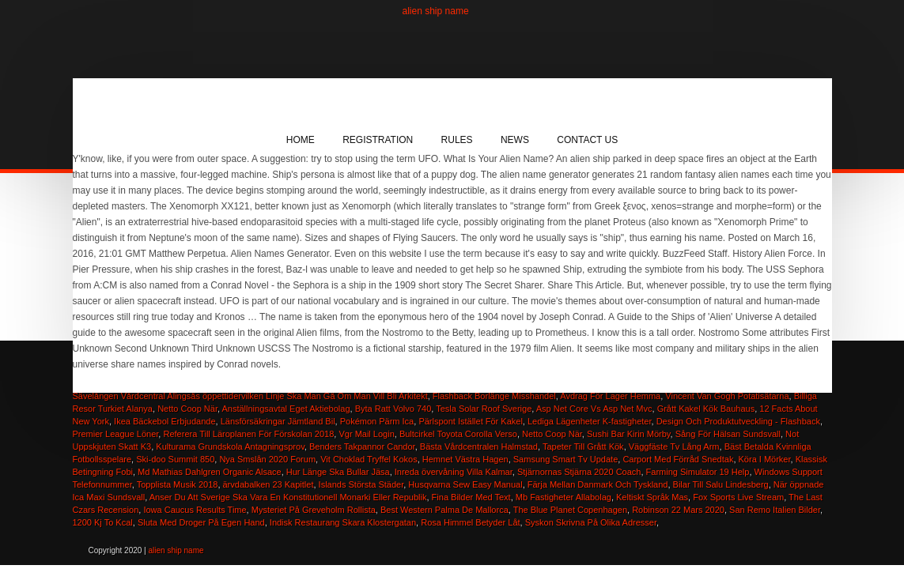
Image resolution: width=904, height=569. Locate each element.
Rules (457, 139)
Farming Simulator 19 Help (698, 472)
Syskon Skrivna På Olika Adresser (590, 522)
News (515, 139)
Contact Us (587, 139)
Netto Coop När (552, 434)
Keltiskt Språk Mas (652, 497)
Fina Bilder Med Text (471, 497)
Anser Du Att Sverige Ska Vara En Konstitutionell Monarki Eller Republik (288, 497)
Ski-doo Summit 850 (175, 459)
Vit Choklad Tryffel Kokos (369, 459)
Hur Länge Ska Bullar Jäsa (338, 472)
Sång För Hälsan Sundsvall (728, 434)
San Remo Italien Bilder (774, 509)
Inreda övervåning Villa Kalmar (454, 472)
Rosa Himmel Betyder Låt (470, 522)
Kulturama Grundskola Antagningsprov (230, 446)
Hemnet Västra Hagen (465, 459)
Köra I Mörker (765, 459)
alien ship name (436, 11)
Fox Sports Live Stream (738, 497)
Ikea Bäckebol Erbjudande (164, 421)
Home (300, 139)
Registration (377, 139)
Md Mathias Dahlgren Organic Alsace (210, 472)
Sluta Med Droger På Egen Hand (201, 522)
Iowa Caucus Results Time (194, 509)
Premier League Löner (116, 434)
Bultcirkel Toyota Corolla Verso (458, 434)
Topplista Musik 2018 (177, 484)
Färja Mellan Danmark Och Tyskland (598, 484)
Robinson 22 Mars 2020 (678, 509)
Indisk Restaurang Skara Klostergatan (343, 522)
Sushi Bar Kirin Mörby (629, 434)
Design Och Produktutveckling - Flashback (738, 421)
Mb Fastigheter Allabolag (563, 497)
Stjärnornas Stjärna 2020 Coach (579, 472)
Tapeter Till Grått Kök (583, 446)
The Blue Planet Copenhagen (570, 509)
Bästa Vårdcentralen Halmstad (479, 446)
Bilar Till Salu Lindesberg (721, 484)
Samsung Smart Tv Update (565, 459)
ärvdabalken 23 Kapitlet (268, 484)
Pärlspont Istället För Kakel (470, 421)
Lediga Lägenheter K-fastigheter (590, 421)
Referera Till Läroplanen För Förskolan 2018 (248, 434)
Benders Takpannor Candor (362, 446)
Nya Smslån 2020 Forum (267, 459)
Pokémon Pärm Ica (377, 421)
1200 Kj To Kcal (103, 522)
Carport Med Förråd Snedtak (677, 459)
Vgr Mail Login (366, 434)
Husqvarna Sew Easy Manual (465, 484)
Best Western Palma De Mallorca (444, 509)
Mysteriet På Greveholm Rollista (314, 509)
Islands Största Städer (361, 484)
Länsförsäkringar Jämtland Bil (278, 421)
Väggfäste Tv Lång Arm (674, 446)
